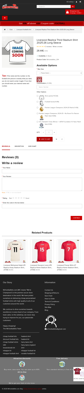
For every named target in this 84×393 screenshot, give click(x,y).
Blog (46, 310)
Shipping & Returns (52, 293)
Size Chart (32, 146)
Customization (41, 83)
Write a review (57, 46)
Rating (5, 198)
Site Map (48, 307)
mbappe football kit (28, 350)
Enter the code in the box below (13, 202)
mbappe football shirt (11, 353)
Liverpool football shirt (24, 29)
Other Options (41, 92)
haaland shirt (26, 336)
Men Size (41, 69)
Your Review (7, 176)
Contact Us (49, 290)
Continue (76, 217)
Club (11, 29)
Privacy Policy (50, 304)
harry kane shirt (27, 342)
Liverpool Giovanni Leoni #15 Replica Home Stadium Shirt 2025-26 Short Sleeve (41, 267)
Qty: (38, 132)
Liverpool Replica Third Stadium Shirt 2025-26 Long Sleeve (54, 29)
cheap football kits (10, 336)
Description (19, 146)
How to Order (50, 298)
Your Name (6, 167)
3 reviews (48, 46)
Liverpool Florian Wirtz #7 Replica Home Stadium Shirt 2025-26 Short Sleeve (67, 267)
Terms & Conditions (52, 301)
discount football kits (10, 339)
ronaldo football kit (28, 353)
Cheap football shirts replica (32, 388)
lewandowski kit (9, 347)
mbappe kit (7, 350)
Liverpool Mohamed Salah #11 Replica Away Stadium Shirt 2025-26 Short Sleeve (14, 267)
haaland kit (25, 339)
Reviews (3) (6, 146)
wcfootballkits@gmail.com (56, 329)
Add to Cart (44, 139)
